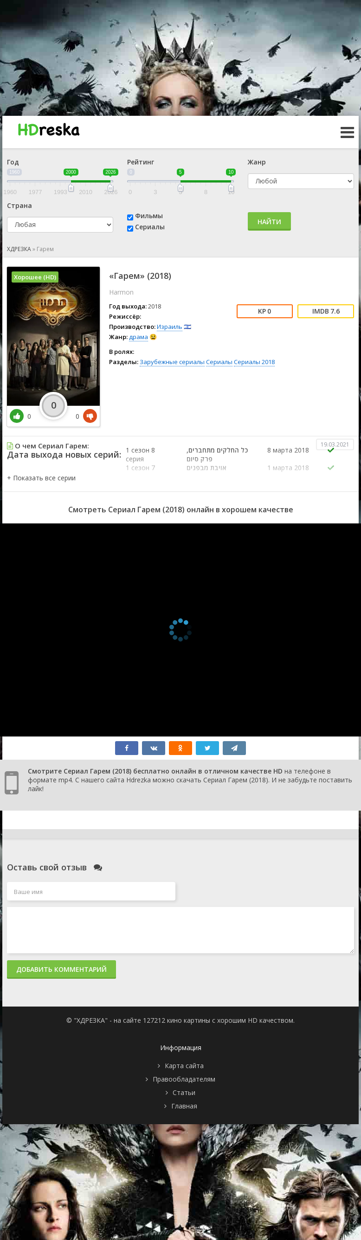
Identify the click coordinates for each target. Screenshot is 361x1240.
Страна (19, 205)
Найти (269, 221)
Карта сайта (184, 1065)
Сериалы (150, 226)
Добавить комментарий (61, 969)
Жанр (257, 161)
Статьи (184, 1092)
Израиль (169, 326)
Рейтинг (140, 161)
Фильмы (149, 215)
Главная (184, 1106)
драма (138, 337)
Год (13, 161)
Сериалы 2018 (254, 362)
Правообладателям (184, 1079)
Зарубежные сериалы (172, 362)
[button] (41, 477)
